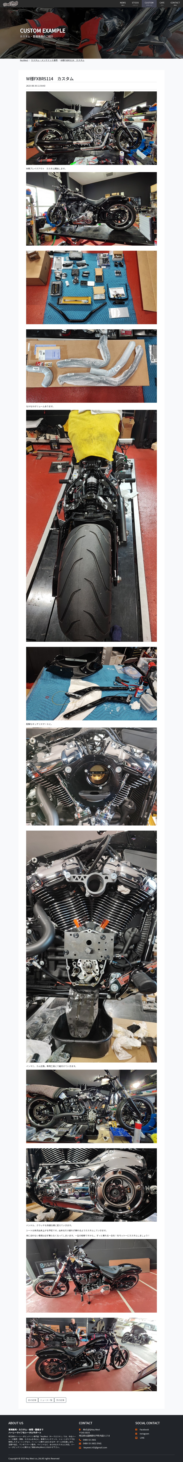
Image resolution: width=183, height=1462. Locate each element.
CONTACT (175, 3)
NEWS (123, 3)
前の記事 (32, 1400)
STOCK (135, 3)
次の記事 (60, 1400)
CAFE (162, 3)
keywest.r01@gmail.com (95, 1447)
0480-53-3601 (87, 1439)
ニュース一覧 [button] (46, 1400)
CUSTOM (149, 3)
